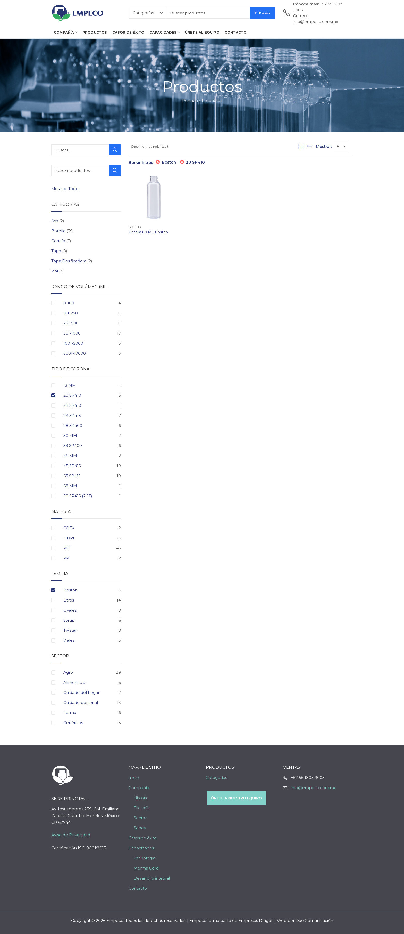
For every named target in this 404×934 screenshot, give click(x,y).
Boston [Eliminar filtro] (169, 162)
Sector (140, 817)
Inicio (134, 777)
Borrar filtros (141, 162)
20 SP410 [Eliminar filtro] (195, 162)
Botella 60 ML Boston (148, 232)
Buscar (262, 13)
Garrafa (58, 240)
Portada (190, 100)
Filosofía (142, 807)
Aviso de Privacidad (70, 835)
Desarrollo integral (152, 878)
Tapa (56, 250)
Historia (141, 797)
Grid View (300, 146)
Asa (54, 220)
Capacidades (141, 848)
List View (309, 146)
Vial (54, 271)
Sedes (140, 827)
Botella (135, 227)
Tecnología (144, 858)
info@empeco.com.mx (313, 787)
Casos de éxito (143, 837)
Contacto (138, 888)
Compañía (139, 787)
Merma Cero (146, 868)
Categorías (216, 777)
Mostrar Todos (66, 188)
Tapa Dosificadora (68, 260)
